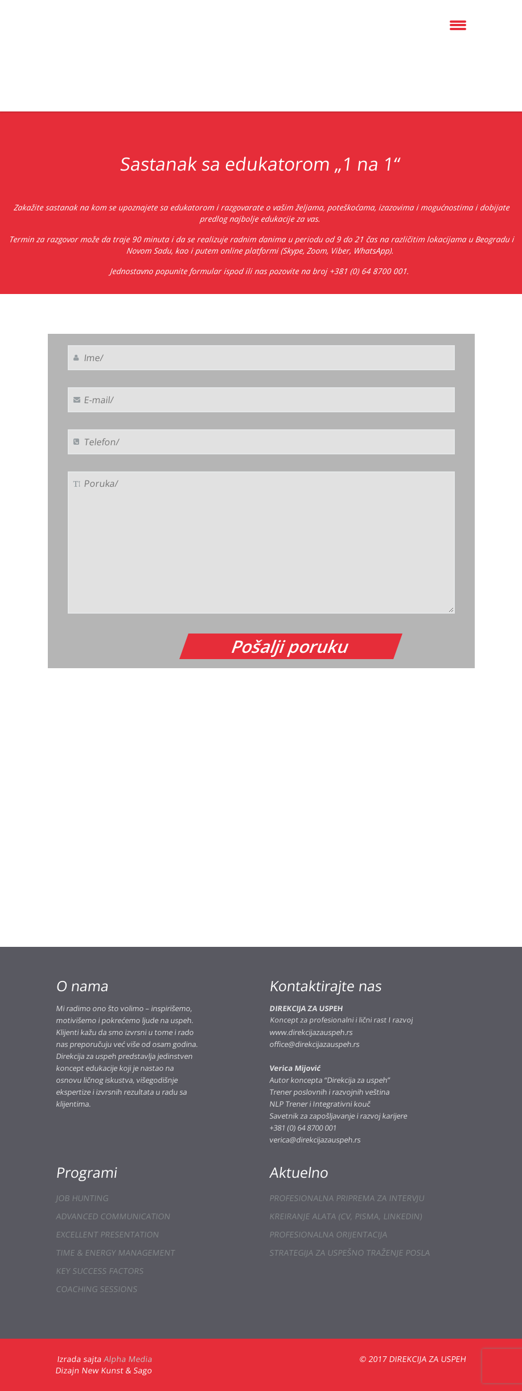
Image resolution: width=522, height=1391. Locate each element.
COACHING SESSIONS (96, 1289)
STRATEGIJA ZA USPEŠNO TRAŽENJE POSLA (349, 1252)
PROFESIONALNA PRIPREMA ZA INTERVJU (347, 1198)
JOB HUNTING (82, 1198)
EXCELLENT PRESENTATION (107, 1234)
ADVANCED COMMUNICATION (113, 1216)
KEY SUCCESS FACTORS (99, 1270)
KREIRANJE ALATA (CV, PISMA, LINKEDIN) (345, 1216)
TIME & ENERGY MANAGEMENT (115, 1252)
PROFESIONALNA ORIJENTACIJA (328, 1234)
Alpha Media (128, 1358)
